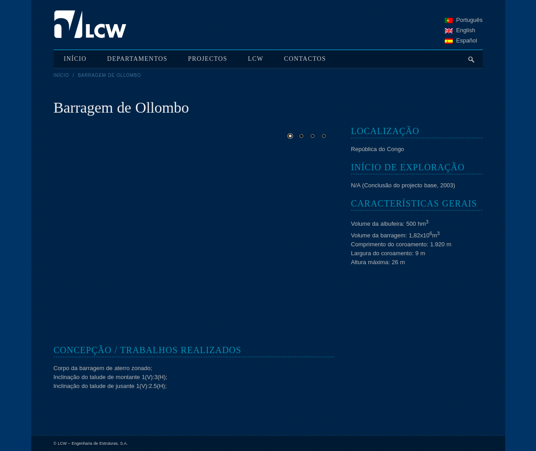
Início (61, 75)
